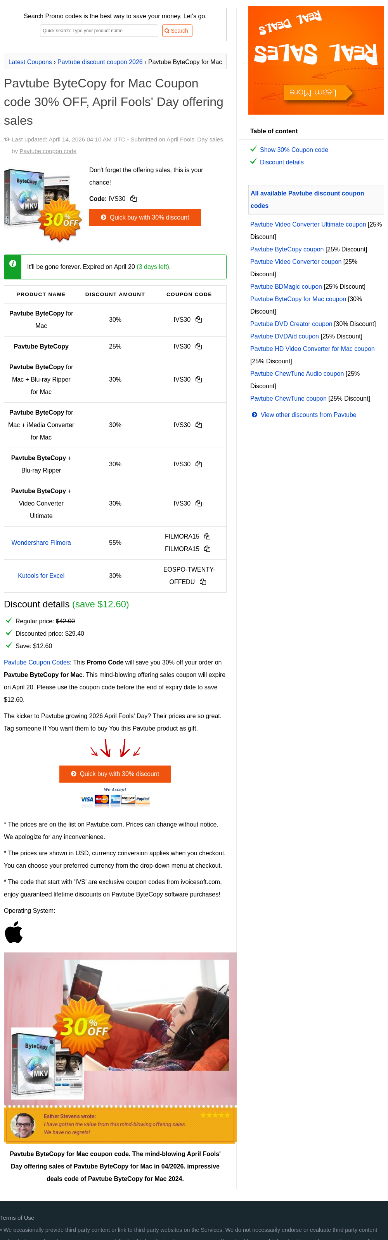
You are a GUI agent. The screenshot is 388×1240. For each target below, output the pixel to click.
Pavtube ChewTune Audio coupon (297, 373)
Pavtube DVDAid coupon (284, 336)
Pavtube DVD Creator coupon (291, 324)
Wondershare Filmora (41, 542)
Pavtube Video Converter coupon (295, 261)
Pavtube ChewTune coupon (288, 398)
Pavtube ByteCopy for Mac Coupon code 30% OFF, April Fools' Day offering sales (113, 101)
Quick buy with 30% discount (144, 217)
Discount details (282, 162)
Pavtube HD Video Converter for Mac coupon (312, 348)
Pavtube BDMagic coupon (286, 286)
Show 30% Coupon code (294, 149)
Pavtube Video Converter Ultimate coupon (308, 224)
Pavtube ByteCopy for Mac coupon (298, 299)
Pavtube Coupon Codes (37, 662)
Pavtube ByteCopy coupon (287, 249)
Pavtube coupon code (47, 151)
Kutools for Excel (41, 575)
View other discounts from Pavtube (303, 415)
